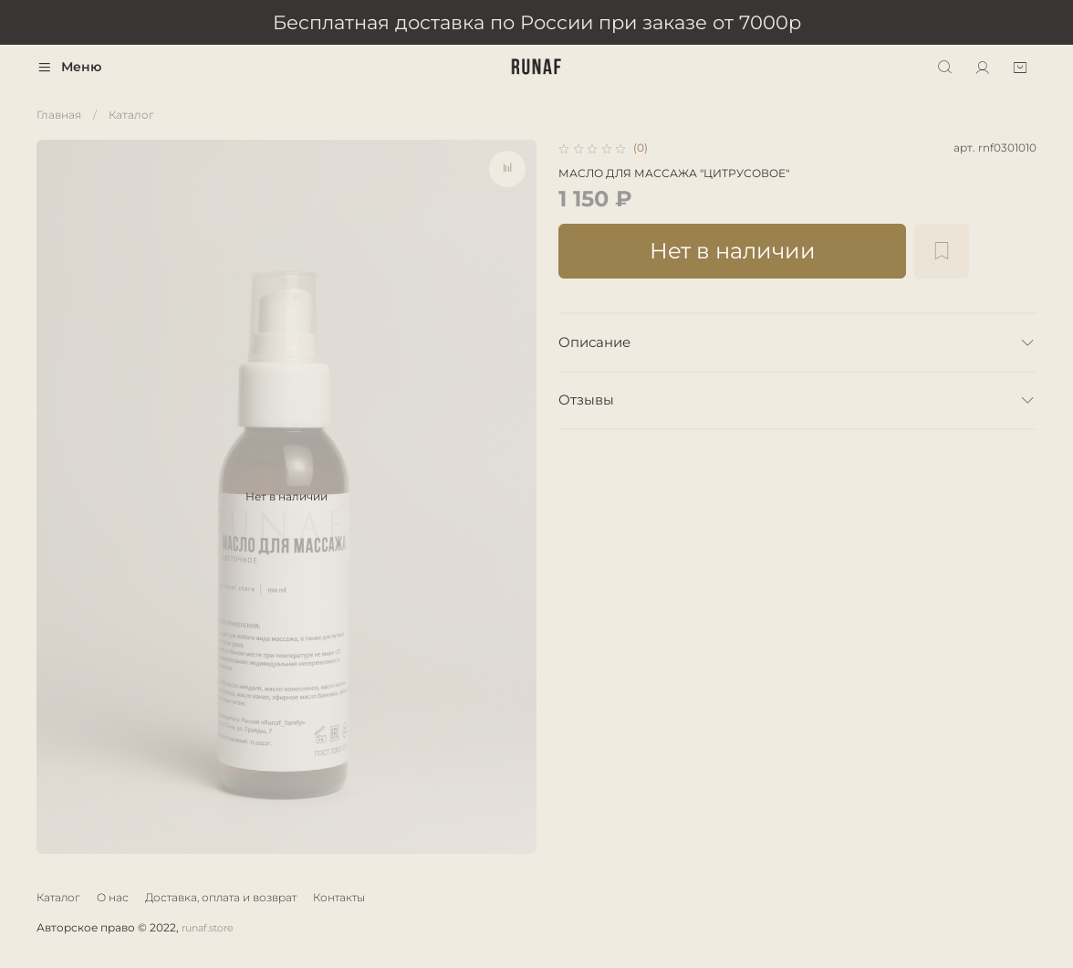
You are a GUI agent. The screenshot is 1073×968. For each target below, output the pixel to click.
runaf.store (208, 928)
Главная (58, 114)
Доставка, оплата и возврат (221, 897)
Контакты (339, 897)
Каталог (131, 114)
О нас (113, 897)
